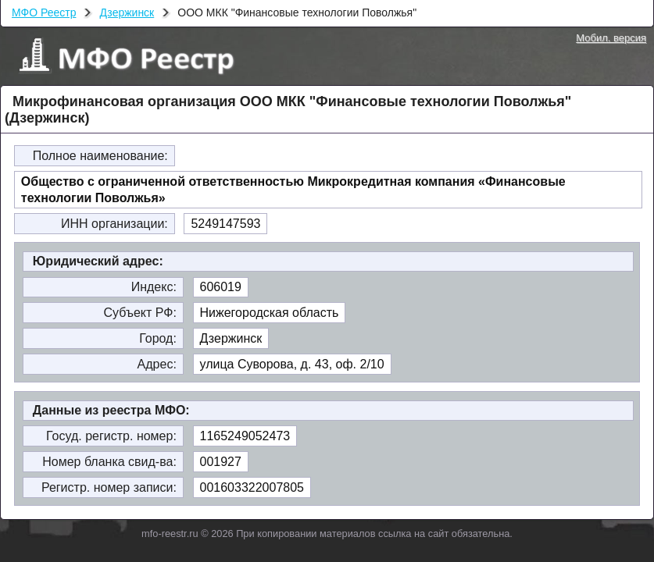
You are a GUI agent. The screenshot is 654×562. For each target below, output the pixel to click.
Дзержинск (126, 12)
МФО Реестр (44, 12)
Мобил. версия (611, 38)
